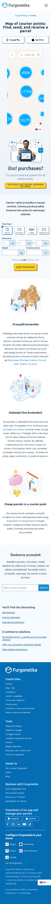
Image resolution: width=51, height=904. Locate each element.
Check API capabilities (14, 754)
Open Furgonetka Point (15, 789)
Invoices (9, 742)
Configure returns (13, 734)
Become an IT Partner (15, 797)
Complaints (10, 692)
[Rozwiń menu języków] (44, 882)
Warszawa (13, 360)
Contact (8, 684)
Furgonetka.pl (21, 15)
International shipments (13, 622)
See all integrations (13, 863)
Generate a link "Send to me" (18, 750)
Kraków (33, 360)
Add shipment (8, 612)
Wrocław (24, 360)
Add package (25, 267)
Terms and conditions (15, 700)
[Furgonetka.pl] (15, 5)
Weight (5, 248)
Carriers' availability (13, 696)
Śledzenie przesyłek (25, 555)
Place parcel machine (14, 793)
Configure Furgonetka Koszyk (18, 738)
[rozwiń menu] (46, 5)
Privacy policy (11, 704)
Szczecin (32, 363)
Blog (7, 776)
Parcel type (7, 224)
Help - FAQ (10, 688)
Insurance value (33, 248)
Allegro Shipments (13, 746)
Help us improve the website (17, 712)
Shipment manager (13, 730)
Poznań (42, 360)
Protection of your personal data (19, 708)
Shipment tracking (13, 726)
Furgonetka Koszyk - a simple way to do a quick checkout (24, 638)
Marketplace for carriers (16, 801)
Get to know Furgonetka (16, 768)
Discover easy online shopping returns (26, 185)
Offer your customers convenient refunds (21, 644)
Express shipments (11, 617)
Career (8, 772)
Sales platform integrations (14, 649)
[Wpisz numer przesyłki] (20, 587)
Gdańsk (23, 363)
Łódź (16, 363)
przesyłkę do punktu (13, 429)
